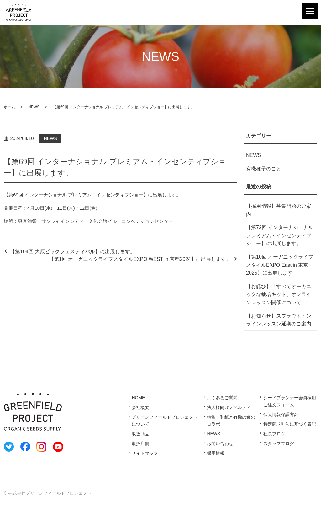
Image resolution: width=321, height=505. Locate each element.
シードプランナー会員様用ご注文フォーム (289, 401)
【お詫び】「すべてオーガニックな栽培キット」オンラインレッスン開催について (278, 294)
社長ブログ (274, 433)
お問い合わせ (220, 443)
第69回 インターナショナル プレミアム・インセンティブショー (75, 194)
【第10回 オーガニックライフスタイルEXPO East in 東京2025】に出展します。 (279, 265)
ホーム (9, 107)
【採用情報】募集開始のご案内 (278, 210)
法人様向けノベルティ (229, 407)
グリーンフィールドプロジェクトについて (164, 421)
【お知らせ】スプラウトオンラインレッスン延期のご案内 (278, 320)
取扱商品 (140, 433)
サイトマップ (145, 452)
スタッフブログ (278, 443)
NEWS (33, 107)
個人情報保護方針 (280, 414)
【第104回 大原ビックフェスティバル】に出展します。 (72, 251)
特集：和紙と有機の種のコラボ (231, 421)
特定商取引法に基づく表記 (289, 424)
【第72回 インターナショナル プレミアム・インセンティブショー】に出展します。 (279, 235)
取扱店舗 (140, 443)
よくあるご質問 (222, 397)
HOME (138, 397)
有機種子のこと (263, 168)
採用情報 (215, 452)
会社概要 (140, 407)
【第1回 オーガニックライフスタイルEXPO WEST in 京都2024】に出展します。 (140, 259)
